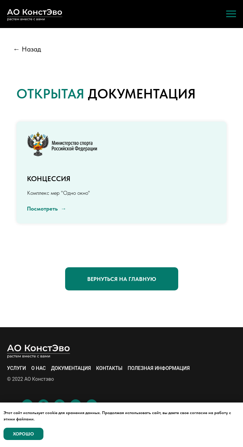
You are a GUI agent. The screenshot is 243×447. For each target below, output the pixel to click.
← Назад (27, 49)
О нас (38, 368)
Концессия (48, 178)
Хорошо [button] (23, 433)
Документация (71, 368)
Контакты (109, 368)
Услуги (16, 368)
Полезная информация (159, 368)
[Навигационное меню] (231, 14)
